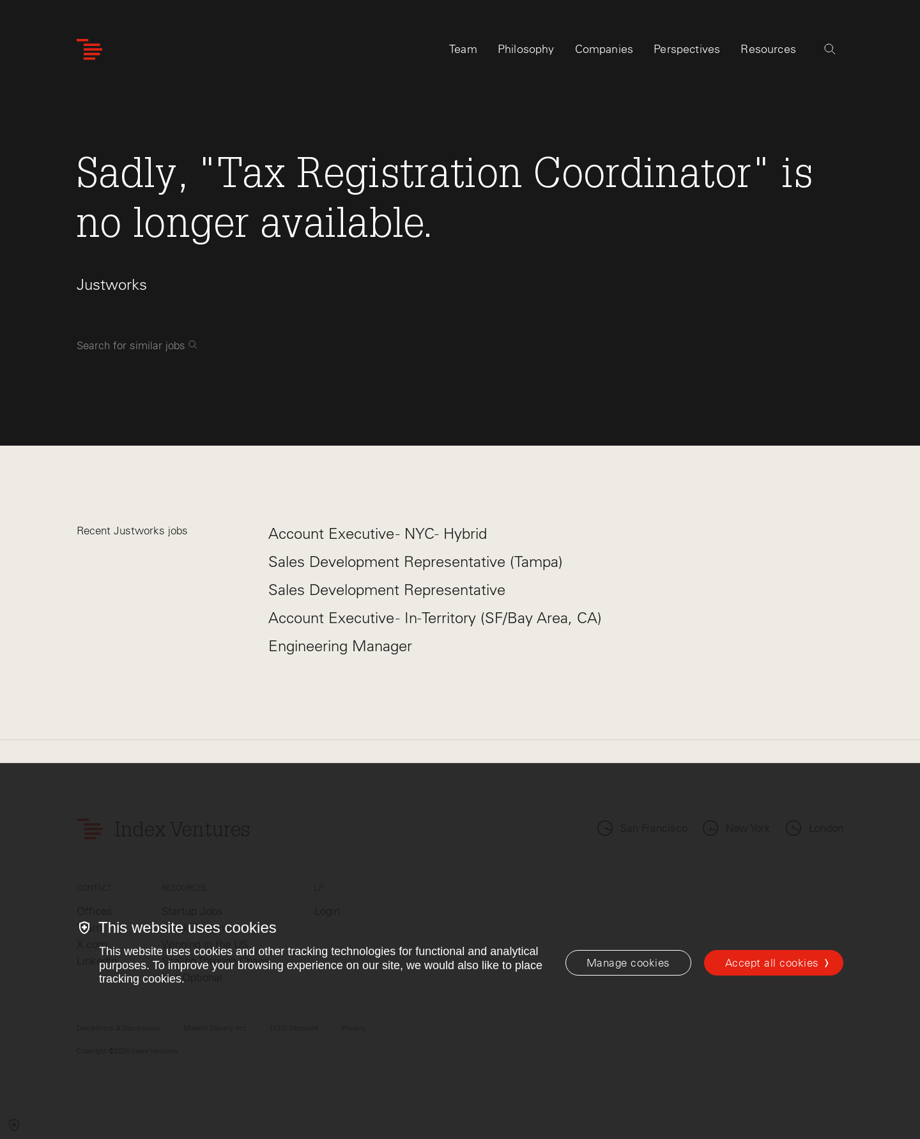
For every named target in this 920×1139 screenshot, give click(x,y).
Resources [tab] (768, 49)
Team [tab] (463, 49)
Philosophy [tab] (526, 49)
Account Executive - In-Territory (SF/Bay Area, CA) (435, 617)
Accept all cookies (772, 962)
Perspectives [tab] (687, 49)
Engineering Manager (340, 646)
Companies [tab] (604, 49)
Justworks (112, 284)
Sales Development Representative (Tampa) (415, 561)
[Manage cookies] (628, 963)
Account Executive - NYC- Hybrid (377, 533)
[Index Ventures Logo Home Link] (89, 49)
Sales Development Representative (386, 589)
